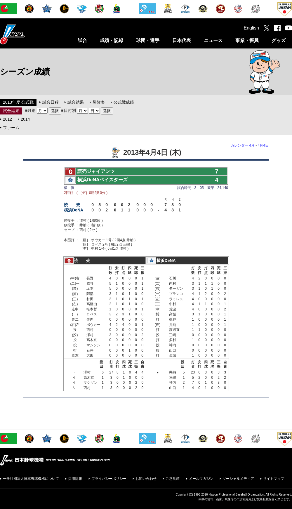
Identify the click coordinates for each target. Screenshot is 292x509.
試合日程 (50, 102)
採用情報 (75, 479)
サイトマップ (273, 479)
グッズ (279, 40)
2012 (7, 119)
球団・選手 (147, 40)
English (251, 27)
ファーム (11, 127)
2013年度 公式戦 (18, 102)
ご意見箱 (173, 479)
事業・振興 (247, 40)
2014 (25, 119)
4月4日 (263, 145)
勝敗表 (99, 102)
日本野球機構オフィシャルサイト (27, 34)
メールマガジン (201, 479)
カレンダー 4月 (243, 145)
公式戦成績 (124, 102)
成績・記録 (111, 40)
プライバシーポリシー (108, 479)
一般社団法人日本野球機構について (31, 479)
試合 (82, 40)
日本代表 (181, 40)
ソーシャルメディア (238, 479)
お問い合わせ (146, 479)
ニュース (213, 40)
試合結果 (75, 102)
